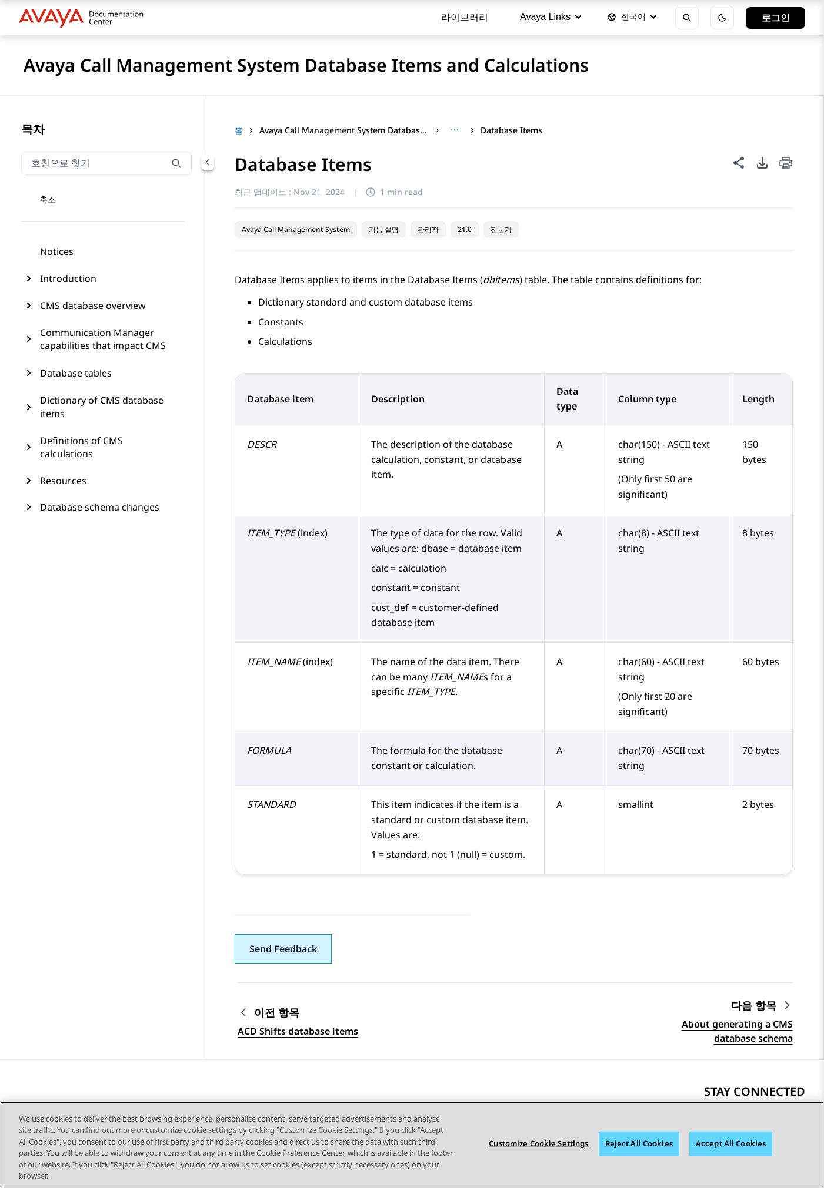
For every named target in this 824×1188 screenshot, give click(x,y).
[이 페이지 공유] (739, 163)
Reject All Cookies (639, 1143)
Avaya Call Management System (296, 229)
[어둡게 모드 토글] (722, 17)
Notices (57, 251)
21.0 (465, 229)
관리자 (428, 229)
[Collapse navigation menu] (207, 162)
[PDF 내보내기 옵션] (762, 163)
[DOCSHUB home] (84, 17)
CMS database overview (93, 305)
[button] (283, 949)
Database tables (76, 373)
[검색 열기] (687, 17)
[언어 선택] (631, 17)
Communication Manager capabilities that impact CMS (103, 339)
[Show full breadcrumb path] (454, 130)
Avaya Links (550, 17)
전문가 (501, 229)
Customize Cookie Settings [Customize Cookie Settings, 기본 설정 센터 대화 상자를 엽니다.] (538, 1143)
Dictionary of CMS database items (102, 407)
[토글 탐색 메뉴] (39, 200)
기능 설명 (384, 229)
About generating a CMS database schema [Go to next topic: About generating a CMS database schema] (737, 1031)
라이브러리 (464, 17)
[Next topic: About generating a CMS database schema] (762, 1005)
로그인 (776, 17)
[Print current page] (786, 164)
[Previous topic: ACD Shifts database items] (298, 1012)
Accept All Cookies (731, 1143)
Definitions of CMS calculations (81, 447)
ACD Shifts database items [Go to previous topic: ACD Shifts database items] (298, 1031)
